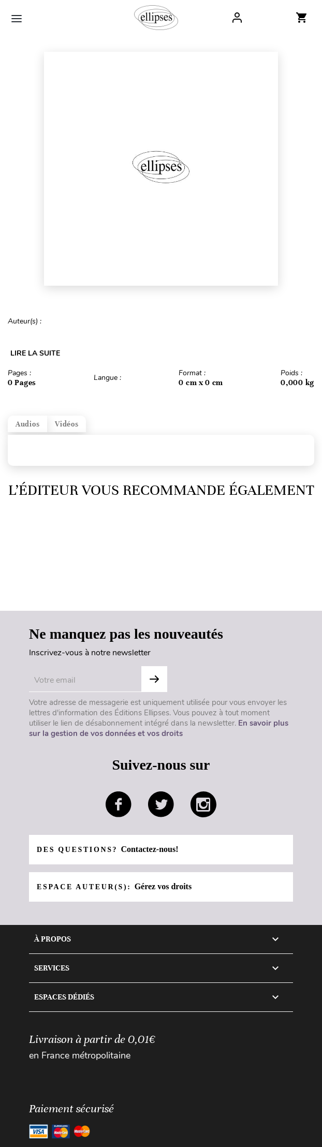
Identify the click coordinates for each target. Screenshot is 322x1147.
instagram (203, 804)
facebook (118, 804)
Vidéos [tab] (66, 424)
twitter (161, 804)
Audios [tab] (27, 424)
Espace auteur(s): (114, 886)
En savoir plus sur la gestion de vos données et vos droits (158, 728)
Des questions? (107, 849)
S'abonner (154, 679)
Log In (237, 17)
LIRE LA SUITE (35, 353)
